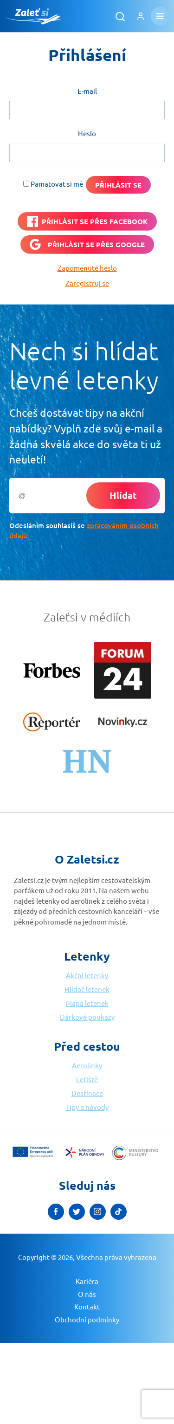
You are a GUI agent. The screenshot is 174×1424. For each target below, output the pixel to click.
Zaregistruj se (87, 283)
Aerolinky (87, 1065)
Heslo (87, 133)
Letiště (87, 1079)
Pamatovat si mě (57, 183)
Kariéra (87, 1281)
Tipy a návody (87, 1106)
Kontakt (87, 1306)
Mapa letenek (87, 1002)
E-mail (87, 90)
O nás (87, 1294)
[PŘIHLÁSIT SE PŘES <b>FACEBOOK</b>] (87, 221)
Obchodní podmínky (87, 1319)
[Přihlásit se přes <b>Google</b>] (87, 244)
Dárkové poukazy (87, 1016)
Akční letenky (87, 975)
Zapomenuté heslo (87, 267)
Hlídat (123, 495)
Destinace (87, 1093)
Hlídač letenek (87, 989)
